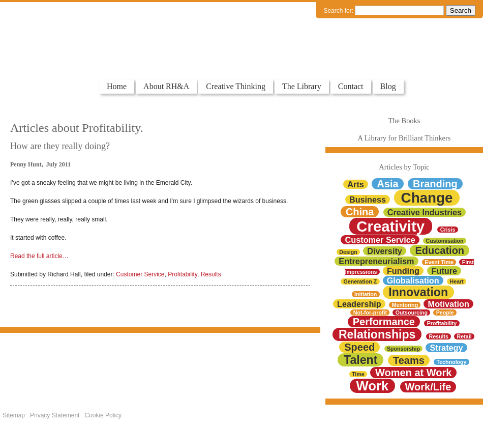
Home (117, 86)
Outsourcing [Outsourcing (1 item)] (412, 312)
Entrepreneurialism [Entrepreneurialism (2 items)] (376, 261)
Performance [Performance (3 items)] (384, 321)
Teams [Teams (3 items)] (409, 360)
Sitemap (14, 415)
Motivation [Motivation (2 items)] (448, 303)
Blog (388, 86)
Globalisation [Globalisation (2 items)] (413, 280)
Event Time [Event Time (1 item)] (439, 262)
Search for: (338, 10)
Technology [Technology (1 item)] (452, 362)
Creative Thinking (235, 86)
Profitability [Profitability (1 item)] (442, 323)
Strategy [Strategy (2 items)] (446, 347)
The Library (301, 86)
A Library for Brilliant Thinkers (404, 138)
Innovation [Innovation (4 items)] (418, 292)
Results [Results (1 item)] (438, 336)
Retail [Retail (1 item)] (464, 336)
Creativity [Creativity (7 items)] (390, 226)
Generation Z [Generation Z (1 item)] (360, 281)
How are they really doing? (60, 146)
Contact (351, 86)
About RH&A (166, 86)
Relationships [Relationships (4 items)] (377, 334)
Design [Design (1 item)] (348, 252)
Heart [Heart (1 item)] (457, 281)
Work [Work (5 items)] (372, 386)
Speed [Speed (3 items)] (359, 347)
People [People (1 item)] (445, 312)
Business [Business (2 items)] (367, 199)
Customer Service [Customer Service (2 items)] (380, 239)
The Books (404, 121)
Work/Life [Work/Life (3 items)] (428, 386)
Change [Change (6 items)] (427, 198)
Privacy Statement (54, 415)
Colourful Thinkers (53, 60)
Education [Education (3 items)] (439, 250)
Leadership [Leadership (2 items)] (359, 303)
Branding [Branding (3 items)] (435, 183)
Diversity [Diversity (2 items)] (384, 251)
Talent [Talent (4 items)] (360, 359)
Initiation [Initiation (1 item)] (365, 294)
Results (211, 274)
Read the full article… (39, 256)
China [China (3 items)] (360, 211)
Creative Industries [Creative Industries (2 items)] (424, 212)
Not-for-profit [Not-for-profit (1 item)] (370, 312)
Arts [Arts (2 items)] (355, 184)
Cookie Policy (103, 415)
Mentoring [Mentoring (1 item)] (405, 305)
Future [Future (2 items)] (445, 270)
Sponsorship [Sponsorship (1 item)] (403, 349)
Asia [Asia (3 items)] (387, 183)
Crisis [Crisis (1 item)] (448, 229)
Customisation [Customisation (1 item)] (445, 241)
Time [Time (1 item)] (358, 374)
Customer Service (140, 274)
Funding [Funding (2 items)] (403, 270)
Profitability (182, 274)
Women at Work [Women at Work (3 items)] (413, 372)
